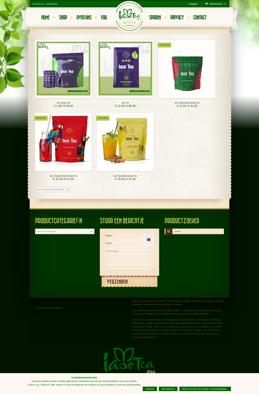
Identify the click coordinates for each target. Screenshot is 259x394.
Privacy (177, 17)
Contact (199, 17)
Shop (63, 17)
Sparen (155, 17)
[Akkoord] (254, 383)
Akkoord (150, 389)
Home (45, 17)
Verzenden (117, 282)
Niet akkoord (168, 389)
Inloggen (193, 4)
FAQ (104, 17)
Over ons (83, 17)
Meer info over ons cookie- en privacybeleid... (205, 389)
